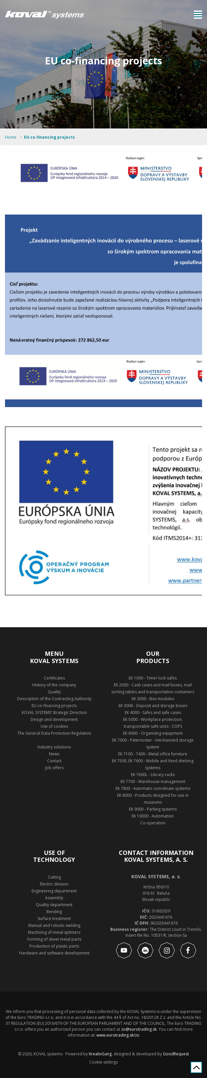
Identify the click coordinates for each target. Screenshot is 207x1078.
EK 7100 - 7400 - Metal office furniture (152, 754)
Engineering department (54, 891)
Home (10, 137)
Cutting (54, 877)
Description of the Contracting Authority (54, 698)
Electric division (54, 884)
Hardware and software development (54, 953)
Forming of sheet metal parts (54, 939)
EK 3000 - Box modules (153, 698)
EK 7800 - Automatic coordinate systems (153, 788)
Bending (54, 911)
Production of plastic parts (54, 946)
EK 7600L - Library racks (153, 774)
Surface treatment (54, 918)
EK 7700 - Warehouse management (152, 781)
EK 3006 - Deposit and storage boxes (152, 705)
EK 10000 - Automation (153, 816)
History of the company (54, 685)
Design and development (54, 719)
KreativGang (100, 1054)
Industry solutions (54, 747)
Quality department (54, 904)
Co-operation (153, 823)
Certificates (54, 678)
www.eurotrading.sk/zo (118, 1035)
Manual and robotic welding (54, 925)
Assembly (54, 898)
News (54, 754)
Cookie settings (103, 1062)
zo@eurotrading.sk (139, 1029)
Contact (54, 761)
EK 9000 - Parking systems (153, 809)
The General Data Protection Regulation (54, 733)
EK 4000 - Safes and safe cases (153, 712)
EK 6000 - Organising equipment (153, 733)
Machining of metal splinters (54, 932)
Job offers (54, 767)
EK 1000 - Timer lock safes (153, 678)
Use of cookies (54, 726)
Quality (54, 692)
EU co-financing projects (49, 137)
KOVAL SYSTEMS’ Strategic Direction (54, 712)
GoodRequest (175, 1054)
